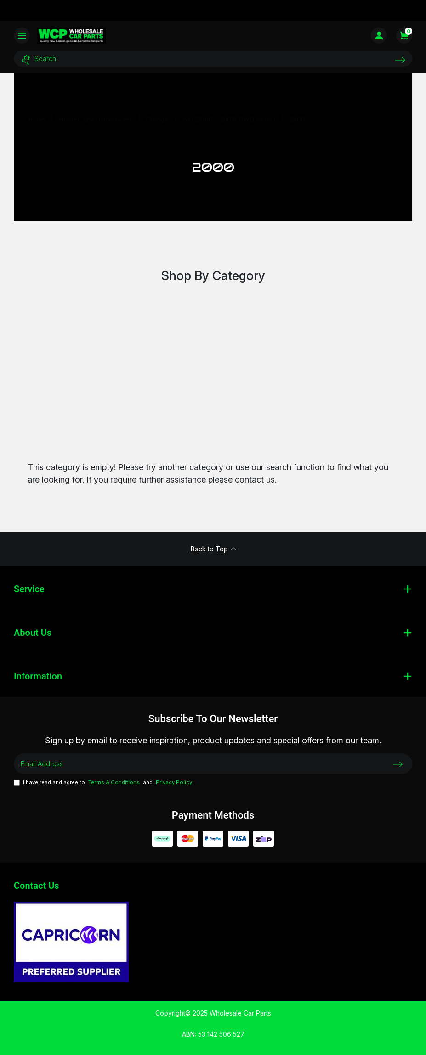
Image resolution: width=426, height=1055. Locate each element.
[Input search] (213, 59)
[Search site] (400, 60)
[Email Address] (213, 763)
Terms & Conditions (114, 782)
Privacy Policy (174, 782)
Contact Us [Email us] (36, 885)
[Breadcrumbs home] (36, 119)
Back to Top (213, 549)
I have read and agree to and (103, 782)
